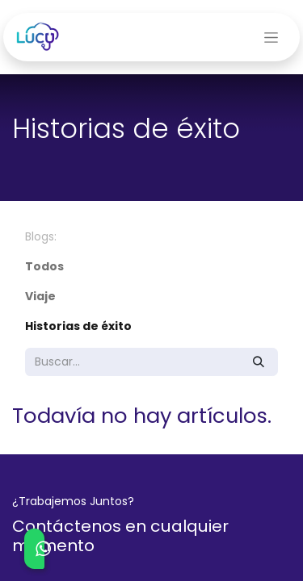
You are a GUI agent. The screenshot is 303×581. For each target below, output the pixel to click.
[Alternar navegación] (271, 37)
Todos (44, 266)
